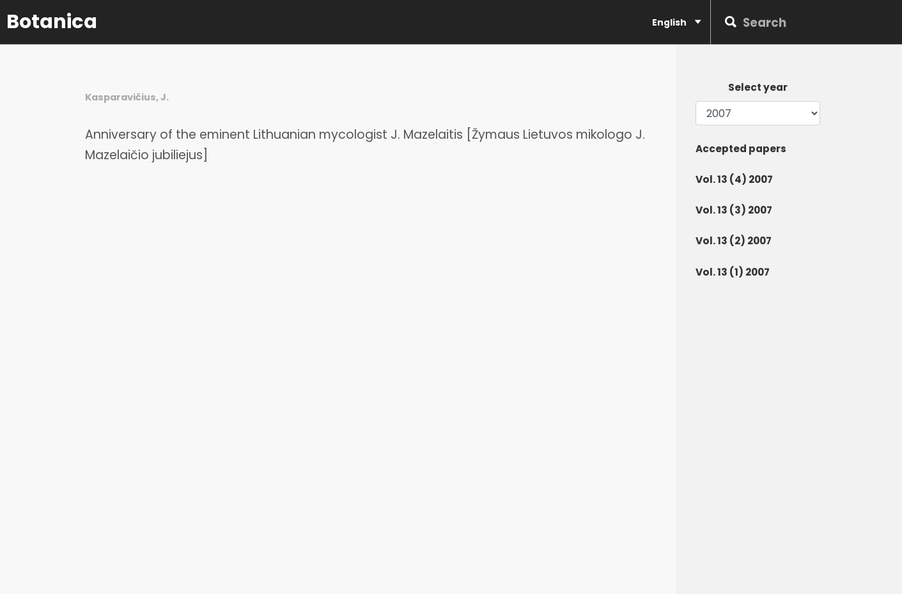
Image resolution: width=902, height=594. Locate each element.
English (676, 22)
